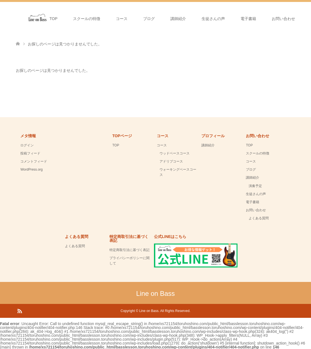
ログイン (27, 145)
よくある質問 (259, 218)
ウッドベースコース (175, 153)
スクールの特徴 (86, 18)
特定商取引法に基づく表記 (129, 250)
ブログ (149, 18)
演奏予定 (255, 186)
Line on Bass (155, 293)
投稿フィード (30, 153)
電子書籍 (248, 18)
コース (122, 18)
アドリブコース (171, 161)
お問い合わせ (283, 18)
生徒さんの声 (213, 18)
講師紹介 (178, 18)
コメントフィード (33, 161)
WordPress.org (31, 169)
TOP (54, 18)
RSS (19, 310)
